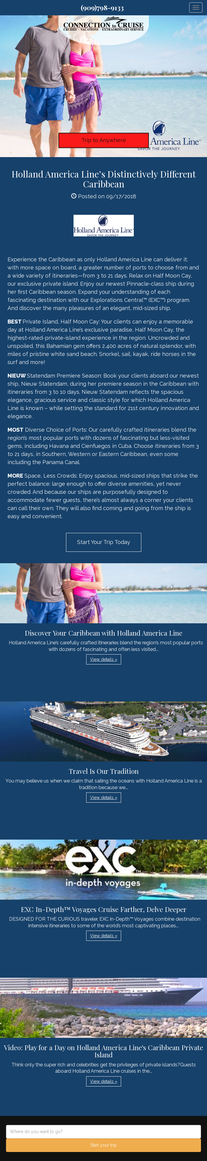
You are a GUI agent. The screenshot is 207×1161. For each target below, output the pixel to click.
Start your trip (103, 1145)
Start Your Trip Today (103, 542)
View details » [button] (103, 659)
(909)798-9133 (102, 7)
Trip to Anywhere (103, 140)
